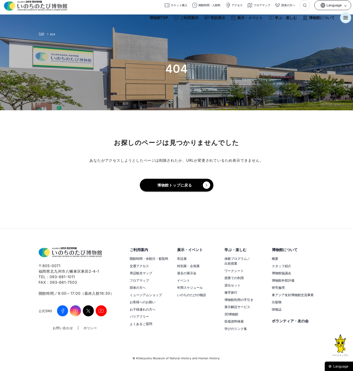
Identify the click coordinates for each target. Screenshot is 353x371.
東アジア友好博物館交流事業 (293, 295)
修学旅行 (230, 292)
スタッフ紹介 (281, 266)
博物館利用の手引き (238, 300)
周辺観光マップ (141, 273)
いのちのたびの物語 (191, 295)
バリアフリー (139, 316)
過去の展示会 (186, 273)
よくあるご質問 (141, 324)
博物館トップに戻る (174, 185)
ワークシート (234, 271)
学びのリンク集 (235, 329)
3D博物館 (231, 314)
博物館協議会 (281, 273)
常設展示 (212, 20)
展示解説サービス (237, 307)
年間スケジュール (190, 287)
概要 (275, 259)
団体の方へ (138, 287)
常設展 (182, 259)
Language (338, 366)
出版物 (276, 302)
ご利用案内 (184, 20)
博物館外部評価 (283, 280)
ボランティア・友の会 (290, 321)
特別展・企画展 (188, 266)
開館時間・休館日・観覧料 (149, 259)
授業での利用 (234, 278)
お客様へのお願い (142, 302)
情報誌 (276, 309)
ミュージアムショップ (146, 295)
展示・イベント (245, 20)
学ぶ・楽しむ (281, 20)
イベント (183, 280)
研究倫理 (278, 287)
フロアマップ (139, 280)
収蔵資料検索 (234, 321)
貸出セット (232, 285)
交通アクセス (139, 266)
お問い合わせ (63, 328)
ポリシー (90, 328)
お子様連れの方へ (142, 309)
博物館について (317, 20)
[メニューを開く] (343, 20)
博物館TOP (157, 20)
